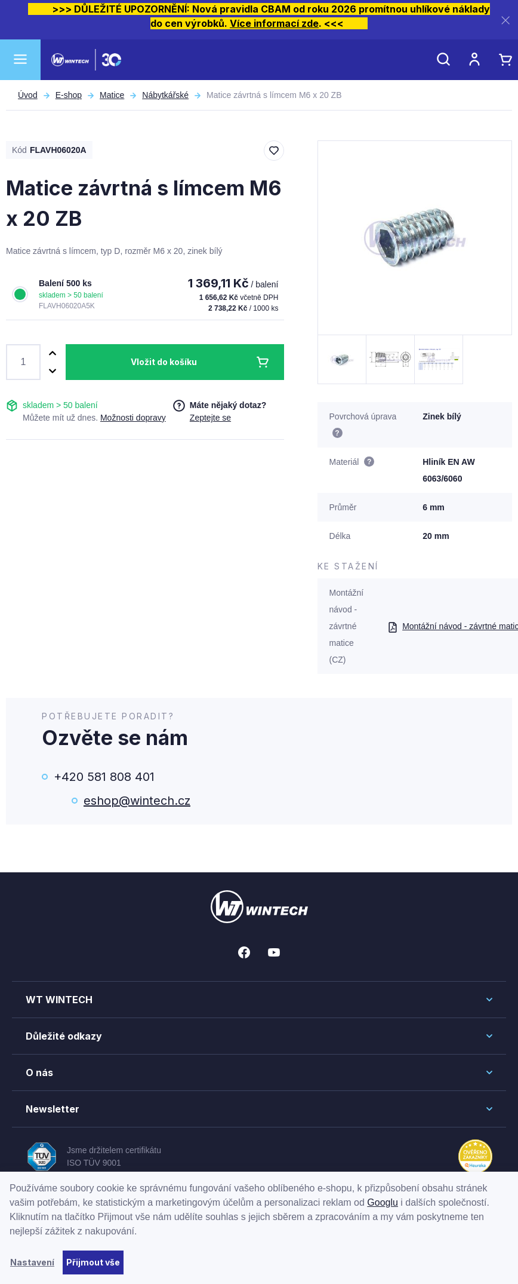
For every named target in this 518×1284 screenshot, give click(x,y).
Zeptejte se (210, 417)
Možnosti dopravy (133, 417)
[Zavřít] (505, 20)
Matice (112, 95)
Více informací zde (274, 23)
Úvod (28, 95)
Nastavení (32, 1262)
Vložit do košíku (164, 362)
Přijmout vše (93, 1262)
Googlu (382, 1202)
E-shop (69, 95)
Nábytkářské (165, 95)
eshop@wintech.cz (137, 800)
